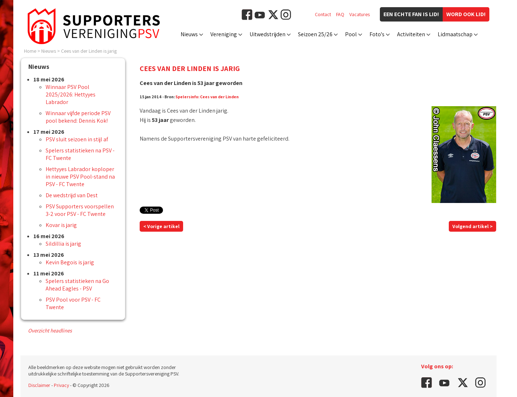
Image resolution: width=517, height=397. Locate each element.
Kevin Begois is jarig (70, 262)
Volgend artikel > (472, 226)
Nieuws (189, 34)
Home (30, 51)
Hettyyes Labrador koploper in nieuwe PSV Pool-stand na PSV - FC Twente (80, 176)
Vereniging (223, 34)
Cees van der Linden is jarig (89, 51)
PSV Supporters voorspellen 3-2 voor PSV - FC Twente (80, 210)
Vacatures (359, 14)
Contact (323, 14)
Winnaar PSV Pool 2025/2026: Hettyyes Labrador (71, 94)
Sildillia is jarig (63, 243)
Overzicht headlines (50, 330)
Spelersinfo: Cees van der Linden (207, 96)
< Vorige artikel (161, 226)
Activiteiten (411, 34)
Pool (351, 34)
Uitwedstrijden (267, 34)
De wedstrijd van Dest (72, 195)
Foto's (377, 34)
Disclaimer (39, 385)
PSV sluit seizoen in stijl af (77, 139)
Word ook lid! (466, 14)
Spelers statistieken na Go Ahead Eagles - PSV (77, 284)
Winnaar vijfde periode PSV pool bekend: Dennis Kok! (78, 116)
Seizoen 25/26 (315, 34)
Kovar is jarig (61, 225)
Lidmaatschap (455, 34)
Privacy (61, 385)
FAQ (340, 14)
